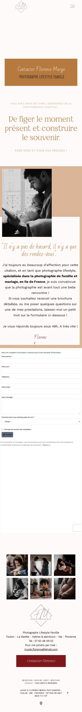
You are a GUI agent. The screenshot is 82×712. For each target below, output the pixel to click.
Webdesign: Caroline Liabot (35, 680)
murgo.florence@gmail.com (41, 649)
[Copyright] (41, 704)
